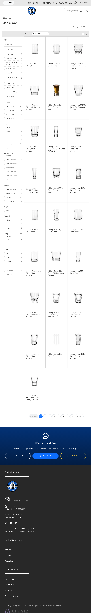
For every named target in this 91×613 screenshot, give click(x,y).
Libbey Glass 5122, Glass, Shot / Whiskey (77, 314)
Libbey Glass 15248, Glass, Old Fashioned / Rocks (34, 314)
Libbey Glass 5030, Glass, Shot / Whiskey (77, 356)
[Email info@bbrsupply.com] (39, 3)
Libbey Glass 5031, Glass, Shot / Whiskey (77, 190)
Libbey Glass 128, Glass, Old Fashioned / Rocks (56, 273)
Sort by (27, 34)
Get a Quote (46, 456)
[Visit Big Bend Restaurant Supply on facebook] (11, 523)
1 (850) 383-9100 (18, 509)
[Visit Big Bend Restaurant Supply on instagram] (6, 523)
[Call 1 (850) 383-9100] (62, 3)
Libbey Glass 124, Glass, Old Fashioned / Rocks (34, 107)
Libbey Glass (7, 18)
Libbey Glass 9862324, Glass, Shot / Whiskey (56, 148)
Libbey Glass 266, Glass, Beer (55, 355)
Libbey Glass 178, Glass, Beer (77, 272)
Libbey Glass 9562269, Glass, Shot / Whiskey (32, 190)
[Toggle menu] (4, 11)
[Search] (73, 10)
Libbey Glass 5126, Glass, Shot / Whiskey (33, 356)
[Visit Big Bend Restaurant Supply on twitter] (16, 523)
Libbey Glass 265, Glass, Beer (33, 65)
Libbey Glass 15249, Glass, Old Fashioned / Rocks (78, 107)
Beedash (59, 605)
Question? (8, 3)
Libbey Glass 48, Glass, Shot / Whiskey (32, 148)
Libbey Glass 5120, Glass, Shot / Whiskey (77, 148)
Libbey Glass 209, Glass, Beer (33, 230)
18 (72, 416)
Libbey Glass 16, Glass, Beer (54, 230)
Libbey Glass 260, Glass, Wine (77, 230)
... (67, 416)
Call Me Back (81, 2)
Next (79, 416)
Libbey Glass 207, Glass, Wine (55, 65)
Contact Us (17, 456)
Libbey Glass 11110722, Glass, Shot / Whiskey (32, 397)
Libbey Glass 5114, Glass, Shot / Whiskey (55, 190)
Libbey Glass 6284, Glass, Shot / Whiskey (55, 107)
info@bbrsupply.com (19, 500)
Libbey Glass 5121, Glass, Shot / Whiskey (55, 314)
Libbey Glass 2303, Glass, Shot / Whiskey (33, 273)
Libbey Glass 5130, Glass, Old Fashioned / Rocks (78, 66)
